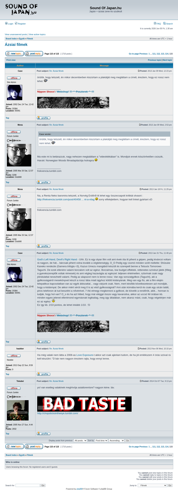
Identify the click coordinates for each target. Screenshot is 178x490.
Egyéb (22, 39)
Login (9, 24)
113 (162, 54)
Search (168, 24)
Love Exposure (85, 355)
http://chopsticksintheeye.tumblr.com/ (57, 413)
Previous (143, 54)
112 (158, 54)
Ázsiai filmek (16, 44)
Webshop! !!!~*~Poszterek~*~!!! (75, 91)
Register (20, 24)
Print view (11, 60)
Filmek (30, 39)
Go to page (134, 54)
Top (7, 118)
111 (154, 54)
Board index (11, 39)
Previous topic (154, 60)
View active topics (37, 34)
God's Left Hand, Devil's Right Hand (57, 259)
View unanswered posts (16, 34)
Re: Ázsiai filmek (56, 71)
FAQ (157, 24)
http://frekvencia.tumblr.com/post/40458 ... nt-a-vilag (65, 199)
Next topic (167, 60)
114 (166, 54)
